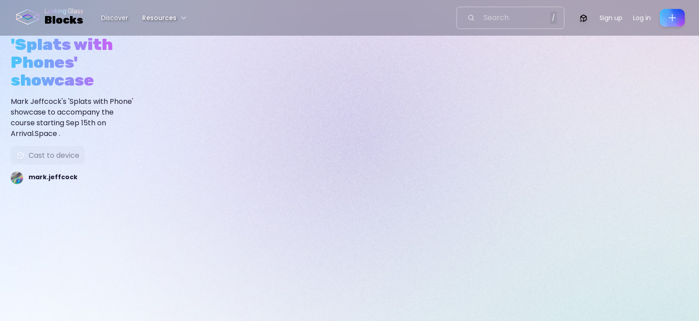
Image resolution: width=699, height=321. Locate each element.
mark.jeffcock (53, 177)
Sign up (611, 17)
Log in (642, 17)
